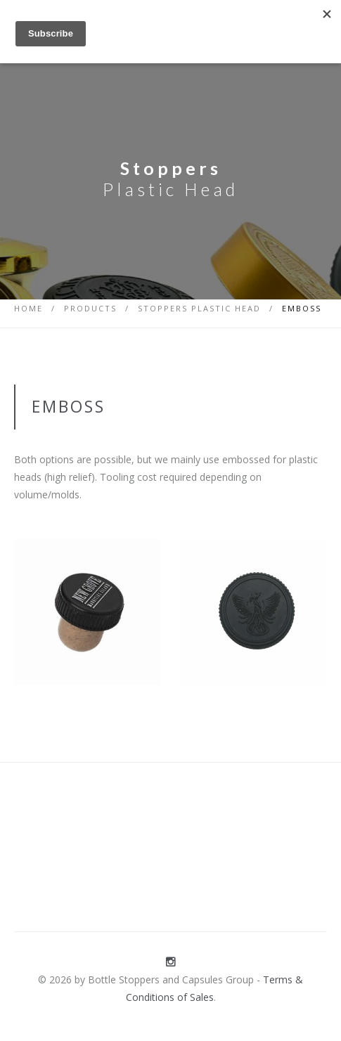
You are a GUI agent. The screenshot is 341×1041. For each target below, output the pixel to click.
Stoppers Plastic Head (199, 308)
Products (90, 308)
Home (28, 308)
